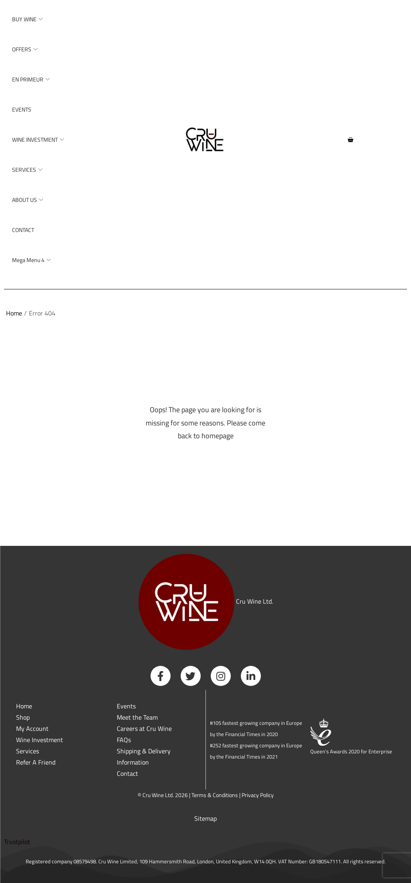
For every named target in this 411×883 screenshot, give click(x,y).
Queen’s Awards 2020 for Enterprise (351, 751)
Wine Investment (39, 740)
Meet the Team (137, 717)
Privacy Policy (258, 795)
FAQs (124, 740)
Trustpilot (17, 841)
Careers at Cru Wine (144, 728)
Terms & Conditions (214, 795)
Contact (127, 773)
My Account (32, 728)
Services (27, 751)
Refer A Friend (35, 762)
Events (126, 706)
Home (14, 313)
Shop (23, 717)
